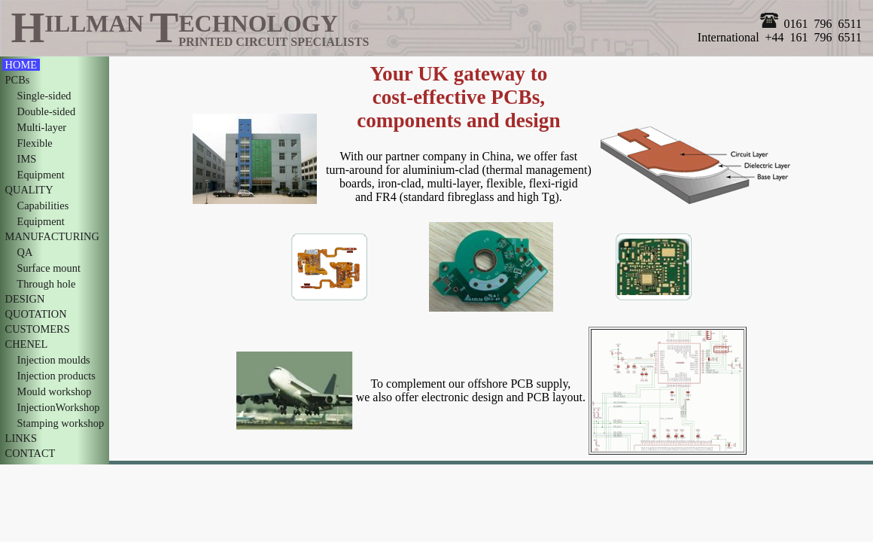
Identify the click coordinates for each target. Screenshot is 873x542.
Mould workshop (54, 391)
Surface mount (49, 268)
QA (24, 252)
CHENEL (26, 344)
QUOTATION (35, 314)
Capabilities (42, 205)
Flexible (34, 143)
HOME (21, 65)
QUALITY (29, 190)
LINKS (21, 438)
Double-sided (46, 111)
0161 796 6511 (811, 23)
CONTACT (30, 453)
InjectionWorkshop (58, 407)
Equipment (40, 175)
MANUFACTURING (52, 236)
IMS (26, 159)
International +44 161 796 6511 (780, 37)
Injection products (56, 376)
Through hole (46, 284)
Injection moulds (53, 360)
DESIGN (24, 299)
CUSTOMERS (37, 329)
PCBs (17, 80)
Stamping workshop (60, 423)
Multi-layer (41, 127)
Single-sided (44, 96)
